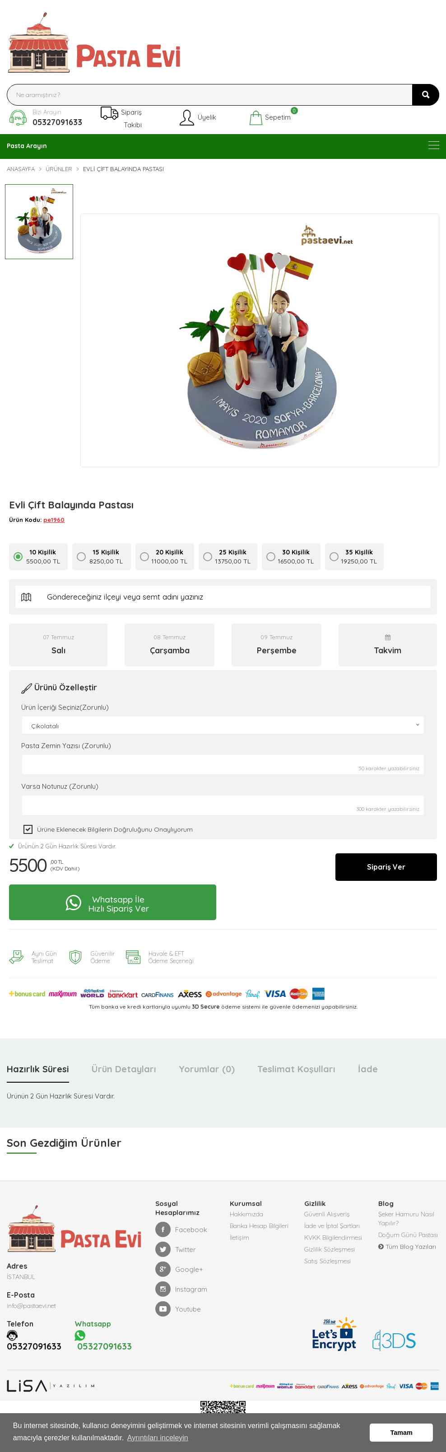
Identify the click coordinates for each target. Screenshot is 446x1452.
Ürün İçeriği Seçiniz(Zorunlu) (65, 707)
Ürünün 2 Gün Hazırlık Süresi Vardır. (62, 846)
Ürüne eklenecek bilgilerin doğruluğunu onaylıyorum (115, 829)
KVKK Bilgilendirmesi (333, 1237)
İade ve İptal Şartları (332, 1226)
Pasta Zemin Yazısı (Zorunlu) (66, 745)
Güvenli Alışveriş (327, 1214)
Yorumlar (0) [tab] (207, 1069)
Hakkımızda (246, 1214)
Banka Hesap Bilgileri (259, 1226)
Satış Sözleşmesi (327, 1261)
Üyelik (197, 118)
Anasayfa (21, 168)
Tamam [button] (401, 1432)
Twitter (175, 1249)
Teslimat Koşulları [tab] (296, 1069)
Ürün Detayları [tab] (124, 1069)
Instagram (181, 1289)
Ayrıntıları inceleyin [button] (157, 1438)
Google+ (179, 1269)
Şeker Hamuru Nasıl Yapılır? (406, 1218)
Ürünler (59, 168)
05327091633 (57, 122)
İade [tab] (368, 1069)
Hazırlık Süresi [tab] (38, 1069)
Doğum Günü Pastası (408, 1235)
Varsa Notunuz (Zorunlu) (59, 786)
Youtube (178, 1309)
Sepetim (270, 118)
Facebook (181, 1229)
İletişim (239, 1237)
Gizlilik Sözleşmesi (329, 1249)
